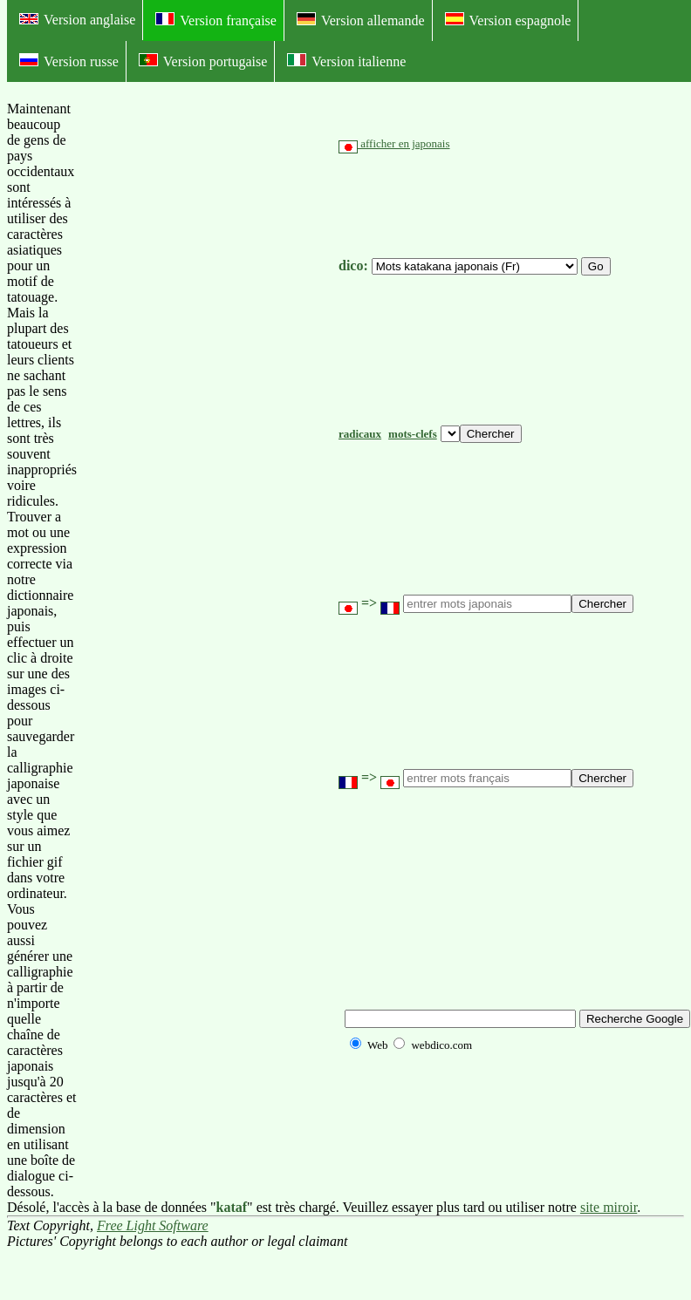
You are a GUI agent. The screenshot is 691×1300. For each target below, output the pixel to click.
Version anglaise (77, 19)
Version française (216, 20)
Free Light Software (153, 1225)
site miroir (608, 1207)
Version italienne (346, 61)
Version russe (69, 61)
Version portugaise (203, 61)
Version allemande (361, 20)
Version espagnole (508, 20)
